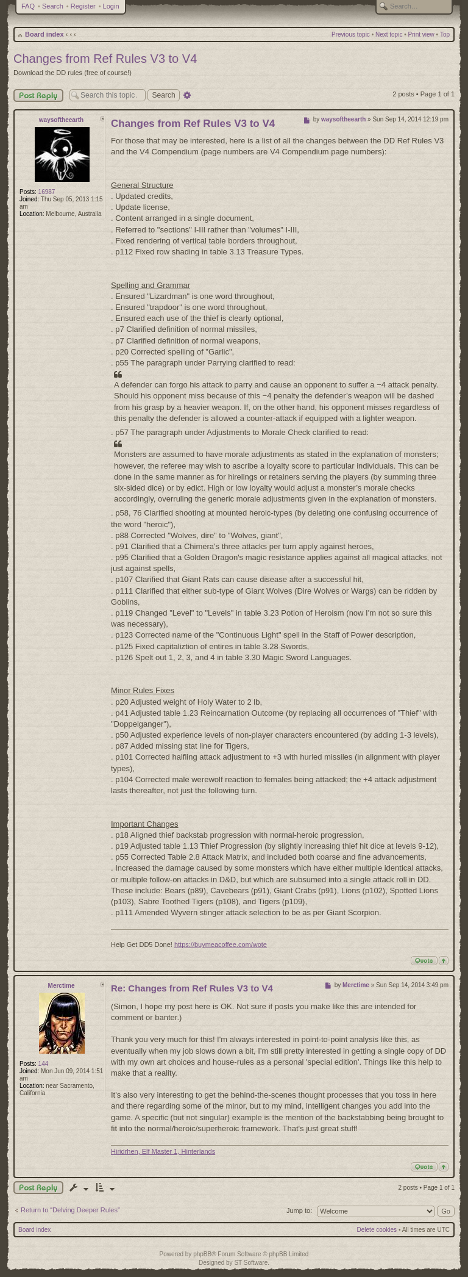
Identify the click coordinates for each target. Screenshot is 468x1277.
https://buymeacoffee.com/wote (220, 944)
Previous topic (351, 34)
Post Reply (38, 95)
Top (445, 34)
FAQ (28, 6)
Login (111, 6)
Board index (44, 34)
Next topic (388, 34)
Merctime (61, 985)
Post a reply (38, 1187)
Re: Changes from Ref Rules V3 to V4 (192, 988)
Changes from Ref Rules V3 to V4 (105, 58)
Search (52, 6)
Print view (421, 34)
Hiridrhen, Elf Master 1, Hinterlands (163, 1151)
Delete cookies (377, 1229)
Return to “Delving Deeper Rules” (70, 1210)
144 (43, 1063)
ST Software (251, 1262)
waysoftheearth (61, 120)
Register (83, 6)
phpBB (202, 1254)
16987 (46, 192)
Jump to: (299, 1210)
